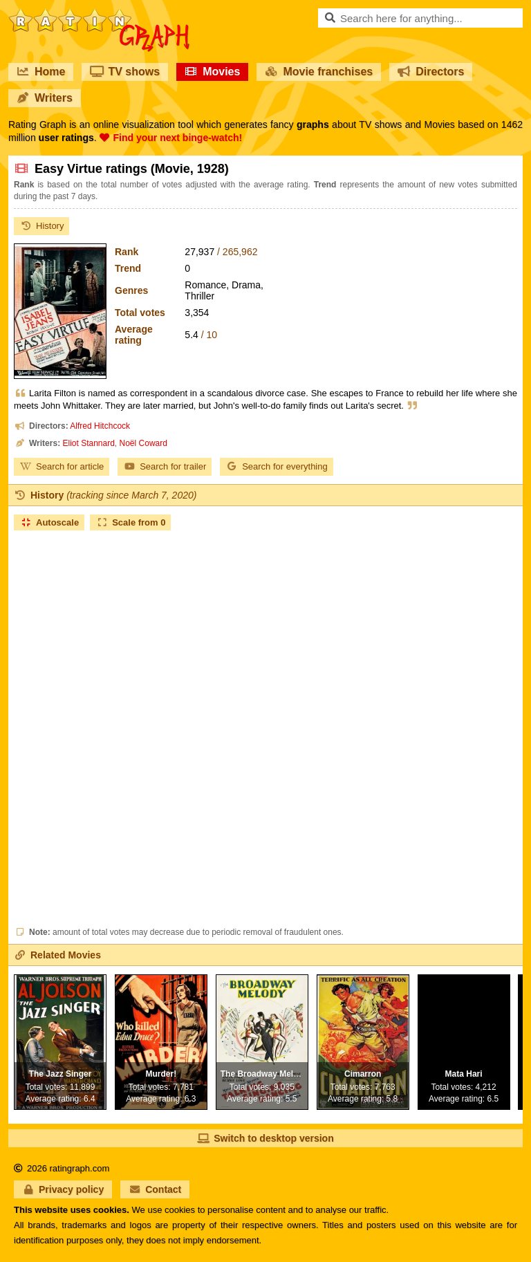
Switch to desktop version (265, 1138)
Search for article (61, 466)
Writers (45, 98)
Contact (155, 1189)
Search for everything (276, 466)
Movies (212, 71)
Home (41, 71)
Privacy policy (63, 1189)
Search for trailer (164, 466)
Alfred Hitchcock (100, 426)
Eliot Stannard (88, 443)
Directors (431, 71)
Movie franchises (319, 71)
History (41, 226)
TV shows (125, 71)
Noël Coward (143, 443)
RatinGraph (99, 13)
